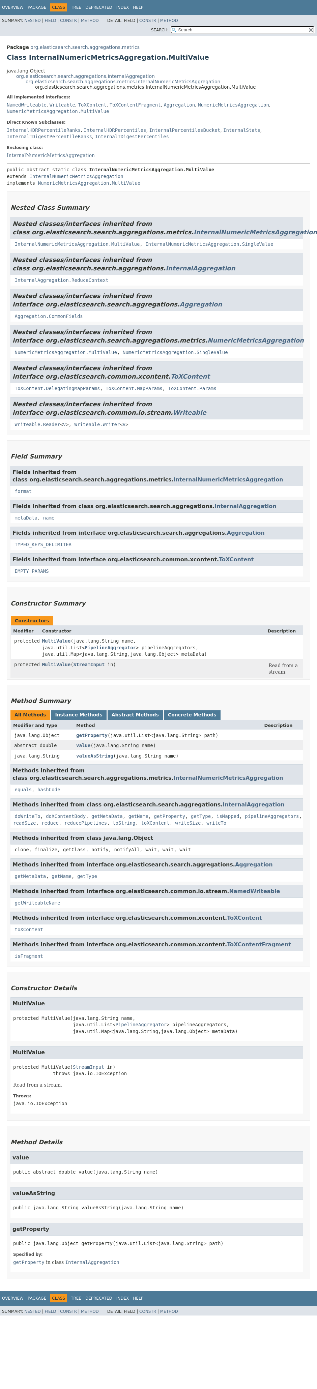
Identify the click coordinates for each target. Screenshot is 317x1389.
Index (122, 7)
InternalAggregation (200, 268)
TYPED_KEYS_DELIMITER (43, 544)
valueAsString (94, 756)
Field (50, 20)
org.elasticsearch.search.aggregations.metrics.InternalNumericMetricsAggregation (123, 81)
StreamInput (89, 664)
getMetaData (107, 816)
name (49, 518)
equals (23, 789)
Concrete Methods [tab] (192, 714)
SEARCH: (160, 30)
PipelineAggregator (110, 647)
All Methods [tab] (30, 714)
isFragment (29, 956)
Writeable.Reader (37, 424)
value (83, 745)
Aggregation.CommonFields (49, 316)
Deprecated (98, 7)
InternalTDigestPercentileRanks (49, 136)
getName (138, 816)
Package (37, 7)
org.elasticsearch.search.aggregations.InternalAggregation (85, 76)
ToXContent (92, 105)
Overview (13, 7)
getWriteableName (37, 903)
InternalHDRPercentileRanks (44, 130)
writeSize (188, 823)
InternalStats (241, 130)
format (23, 491)
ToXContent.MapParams (134, 388)
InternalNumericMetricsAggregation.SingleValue (209, 244)
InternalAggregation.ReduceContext (61, 280)
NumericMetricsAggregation (233, 105)
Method (90, 20)
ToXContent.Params (192, 388)
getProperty (92, 735)
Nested (32, 20)
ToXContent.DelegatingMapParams (57, 388)
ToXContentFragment (135, 105)
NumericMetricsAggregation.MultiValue (58, 111)
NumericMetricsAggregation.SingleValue (175, 352)
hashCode (48, 789)
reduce (50, 823)
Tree (76, 7)
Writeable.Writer (97, 424)
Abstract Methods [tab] (135, 714)
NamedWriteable (27, 105)
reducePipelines (85, 823)
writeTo (216, 823)
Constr (68, 20)
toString (124, 823)
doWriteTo (27, 816)
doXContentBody (66, 816)
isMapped (228, 816)
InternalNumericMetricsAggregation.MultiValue (77, 244)
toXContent (155, 823)
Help (138, 7)
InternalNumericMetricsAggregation (51, 155)
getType (201, 816)
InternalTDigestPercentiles (132, 136)
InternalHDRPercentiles (115, 130)
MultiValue (56, 641)
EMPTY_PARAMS (32, 571)
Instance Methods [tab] (78, 714)
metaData (26, 518)
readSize (24, 823)
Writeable (62, 105)
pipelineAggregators (272, 816)
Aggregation (179, 105)
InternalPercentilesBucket (184, 130)
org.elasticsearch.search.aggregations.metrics (85, 47)
